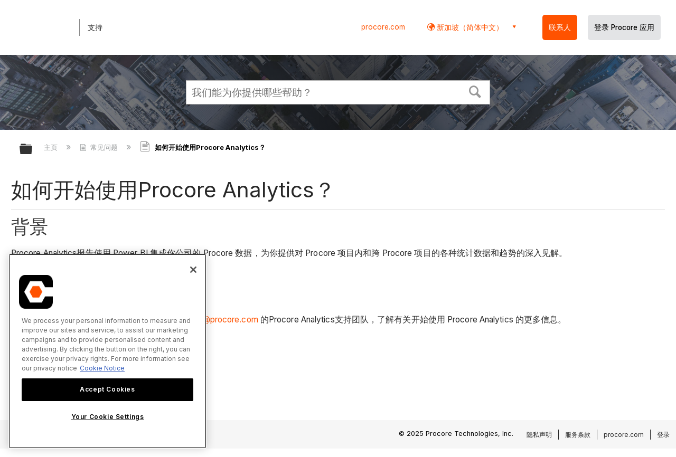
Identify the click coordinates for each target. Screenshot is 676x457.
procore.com (383, 27)
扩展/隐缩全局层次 (32, 149)
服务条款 (577, 435)
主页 (52, 147)
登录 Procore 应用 (624, 27)
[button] (475, 91)
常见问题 (100, 147)
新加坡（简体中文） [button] (469, 27)
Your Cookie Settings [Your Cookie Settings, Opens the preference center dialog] (107, 417)
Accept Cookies (107, 389)
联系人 (560, 27)
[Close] (193, 269)
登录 (663, 435)
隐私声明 (539, 435)
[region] (107, 351)
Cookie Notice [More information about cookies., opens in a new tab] (102, 368)
